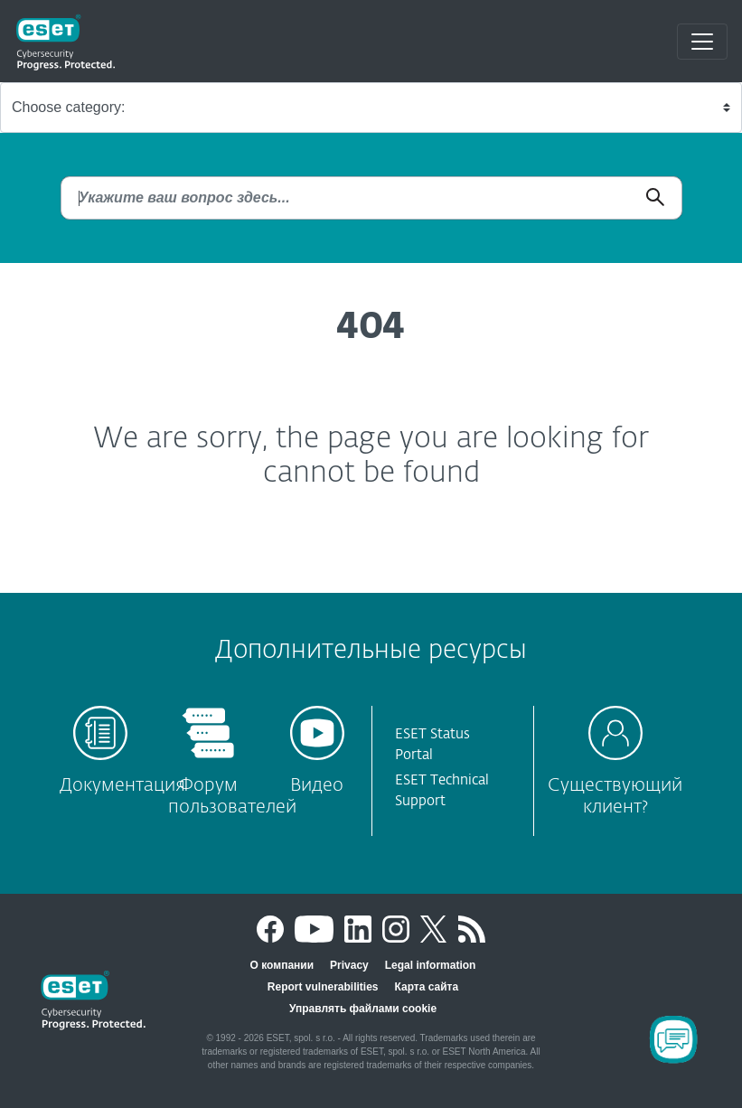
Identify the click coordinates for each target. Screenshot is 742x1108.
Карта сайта (427, 987)
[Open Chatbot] (673, 1039)
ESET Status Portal (432, 745)
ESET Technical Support (442, 791)
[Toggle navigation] (702, 41)
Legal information (430, 965)
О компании (282, 965)
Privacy (349, 965)
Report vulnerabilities (323, 987)
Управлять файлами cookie (363, 1008)
